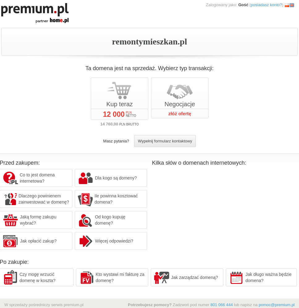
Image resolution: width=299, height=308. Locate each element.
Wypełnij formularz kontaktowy (165, 141)
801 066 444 (221, 304)
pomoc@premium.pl (277, 304)
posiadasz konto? (266, 4)
